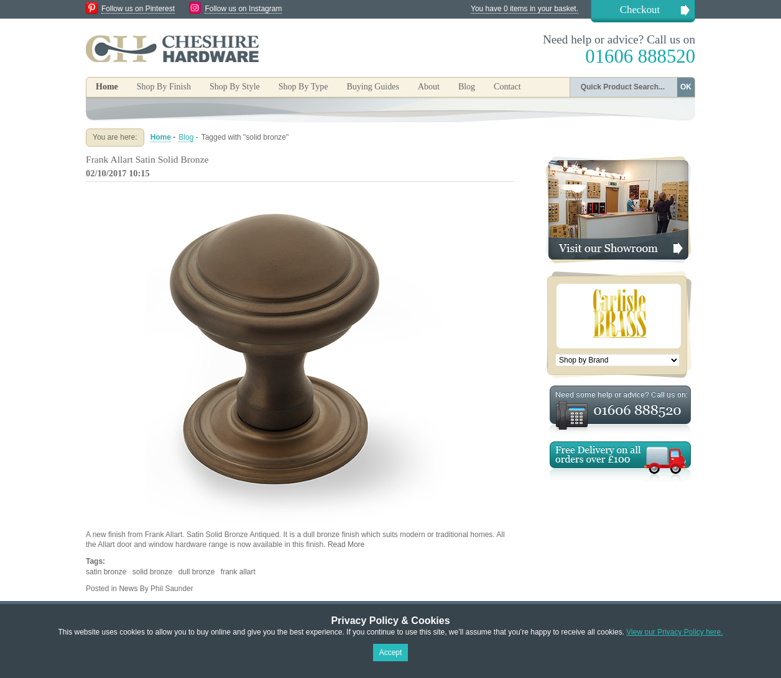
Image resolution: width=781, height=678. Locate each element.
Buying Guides (372, 86)
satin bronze (106, 571)
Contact (507, 86)
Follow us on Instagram (243, 8)
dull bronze (196, 571)
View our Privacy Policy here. (674, 632)
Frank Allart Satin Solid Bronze (147, 159)
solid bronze (152, 571)
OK (685, 87)
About (429, 86)
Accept (390, 652)
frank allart (238, 571)
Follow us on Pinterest (138, 8)
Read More (346, 544)
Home (107, 86)
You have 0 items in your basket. (524, 8)
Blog (466, 86)
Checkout (640, 10)
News (128, 588)
